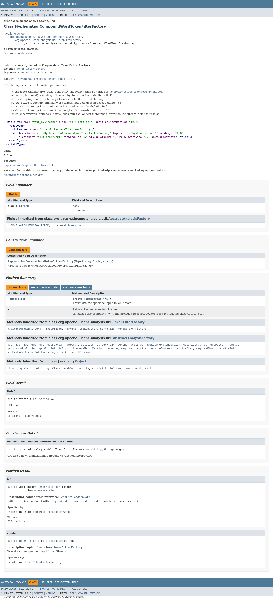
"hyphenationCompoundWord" (24, 174)
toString (116, 368)
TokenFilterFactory (30, 68)
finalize (37, 368)
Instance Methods (44, 287)
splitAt (62, 352)
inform (77, 309)
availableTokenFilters (24, 328)
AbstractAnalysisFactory (129, 218)
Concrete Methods (76, 287)
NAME (76, 205)
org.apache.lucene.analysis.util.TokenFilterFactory (48, 40)
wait (129, 368)
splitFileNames (82, 352)
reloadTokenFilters (132, 328)
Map (77, 261)
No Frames (58, 10)
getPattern (218, 344)
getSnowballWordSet (21, 348)
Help (75, 4)
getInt (122, 344)
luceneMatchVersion (66, 225)
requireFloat (205, 348)
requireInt (226, 348)
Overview (7, 4)
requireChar (184, 348)
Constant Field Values (24, 415)
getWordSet (47, 348)
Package (21, 4)
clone (11, 368)
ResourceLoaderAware (19, 53)
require (112, 348)
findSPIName (53, 328)
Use (42, 4)
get (9, 344)
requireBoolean (161, 348)
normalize (107, 328)
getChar (72, 344)
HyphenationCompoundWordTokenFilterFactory (41, 261)
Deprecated (62, 4)
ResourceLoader (95, 309)
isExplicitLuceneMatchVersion (81, 348)
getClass (53, 368)
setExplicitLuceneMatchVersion (30, 352)
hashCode (69, 368)
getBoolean (55, 344)
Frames (44, 10)
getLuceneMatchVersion (163, 344)
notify (84, 368)
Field (28, 15)
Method (51, 15)
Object (80, 361)
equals (23, 368)
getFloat (108, 344)
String (24, 205)
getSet (234, 344)
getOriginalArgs (195, 344)
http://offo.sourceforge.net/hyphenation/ (136, 91)
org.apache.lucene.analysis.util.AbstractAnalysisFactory (46, 36)
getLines (136, 344)
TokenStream (93, 298)
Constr (38, 15)
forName (70, 328)
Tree (50, 4)
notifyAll (99, 368)
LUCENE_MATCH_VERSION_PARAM (28, 225)
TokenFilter (17, 298)
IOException (46, 490)
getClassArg (90, 344)
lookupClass (88, 328)
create (77, 298)
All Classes (79, 10)
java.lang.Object (14, 33)
